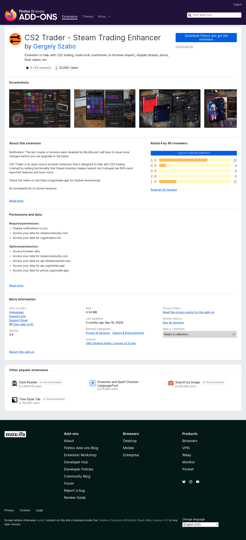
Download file (184, 46)
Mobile (128, 448)
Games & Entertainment (128, 333)
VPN (186, 448)
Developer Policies (78, 469)
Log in (237, 4)
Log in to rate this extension (194, 152)
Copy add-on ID (21, 324)
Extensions (69, 16)
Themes (87, 16)
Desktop (130, 441)
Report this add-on (21, 351)
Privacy (9, 510)
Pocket (188, 469)
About (69, 441)
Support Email (18, 320)
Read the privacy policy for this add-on (188, 312)
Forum (69, 483)
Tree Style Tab (30, 399)
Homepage (16, 312)
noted (40, 520)
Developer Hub (76, 462)
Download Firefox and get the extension (206, 37)
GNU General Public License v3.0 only (111, 343)
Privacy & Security (98, 333)
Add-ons (71, 434)
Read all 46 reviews (164, 189)
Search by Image (187, 382)
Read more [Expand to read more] (16, 200)
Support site (17, 316)
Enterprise (131, 455)
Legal (39, 510)
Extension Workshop (80, 455)
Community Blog (77, 476)
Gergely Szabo (54, 46)
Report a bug (74, 490)
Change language (193, 519)
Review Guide (75, 498)
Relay (186, 455)
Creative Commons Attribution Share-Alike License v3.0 (133, 520)
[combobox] (214, 15)
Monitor (188, 462)
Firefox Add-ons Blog (81, 448)
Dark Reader (28, 382)
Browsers (189, 441)
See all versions (173, 322)
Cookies (25, 510)
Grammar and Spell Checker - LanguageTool (118, 383)
